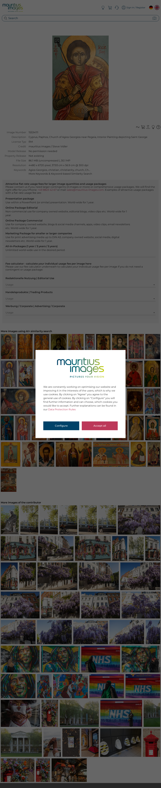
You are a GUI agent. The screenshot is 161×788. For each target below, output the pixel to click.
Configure (61, 425)
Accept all (99, 425)
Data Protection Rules (62, 409)
